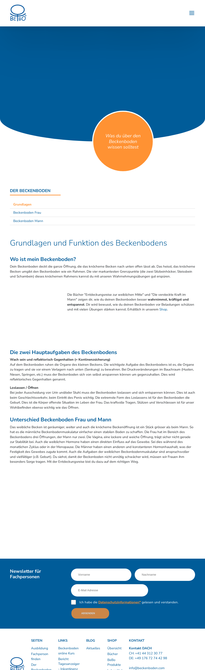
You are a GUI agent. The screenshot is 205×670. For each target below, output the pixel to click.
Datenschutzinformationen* (119, 602)
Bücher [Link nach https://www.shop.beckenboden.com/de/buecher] (112, 654)
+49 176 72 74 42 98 (151, 658)
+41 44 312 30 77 (148, 653)
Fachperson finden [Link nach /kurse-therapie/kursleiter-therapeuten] (39, 656)
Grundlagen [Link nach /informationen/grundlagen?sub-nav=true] (22, 204)
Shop (163, 309)
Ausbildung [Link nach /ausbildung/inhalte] (39, 648)
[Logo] (18, 13)
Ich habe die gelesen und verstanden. (128, 602)
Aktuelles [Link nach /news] (93, 648)
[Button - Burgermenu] (191, 13)
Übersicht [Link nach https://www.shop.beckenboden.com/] (114, 648)
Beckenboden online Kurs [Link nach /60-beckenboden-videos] (68, 650)
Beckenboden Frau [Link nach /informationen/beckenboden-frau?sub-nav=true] (27, 212)
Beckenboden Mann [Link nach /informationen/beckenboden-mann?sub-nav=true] (28, 221)
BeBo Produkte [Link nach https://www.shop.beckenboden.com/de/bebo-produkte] (114, 662)
